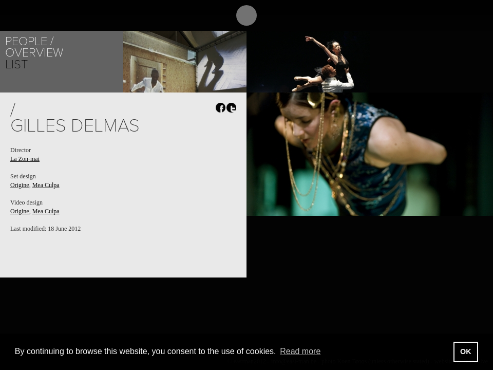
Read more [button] (300, 351)
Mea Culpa (46, 185)
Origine (19, 185)
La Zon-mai (25, 158)
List (16, 64)
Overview (34, 52)
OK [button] (465, 351)
